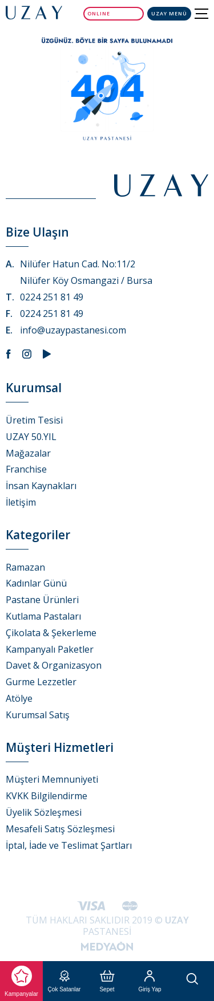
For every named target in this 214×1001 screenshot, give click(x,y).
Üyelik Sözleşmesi (44, 812)
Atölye (19, 698)
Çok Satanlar (64, 981)
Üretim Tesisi (34, 420)
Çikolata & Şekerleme (51, 632)
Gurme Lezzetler (41, 682)
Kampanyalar (21, 981)
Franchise (26, 469)
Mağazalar (28, 453)
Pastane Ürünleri (42, 599)
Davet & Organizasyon (54, 665)
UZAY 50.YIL (31, 436)
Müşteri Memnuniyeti (52, 779)
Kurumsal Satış (38, 715)
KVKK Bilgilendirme (46, 796)
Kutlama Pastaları (43, 616)
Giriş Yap (149, 981)
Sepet (106, 981)
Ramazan (25, 567)
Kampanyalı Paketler (50, 649)
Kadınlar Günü (36, 583)
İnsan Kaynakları (41, 485)
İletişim (21, 502)
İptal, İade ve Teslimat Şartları (69, 845)
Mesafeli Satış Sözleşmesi (60, 829)
